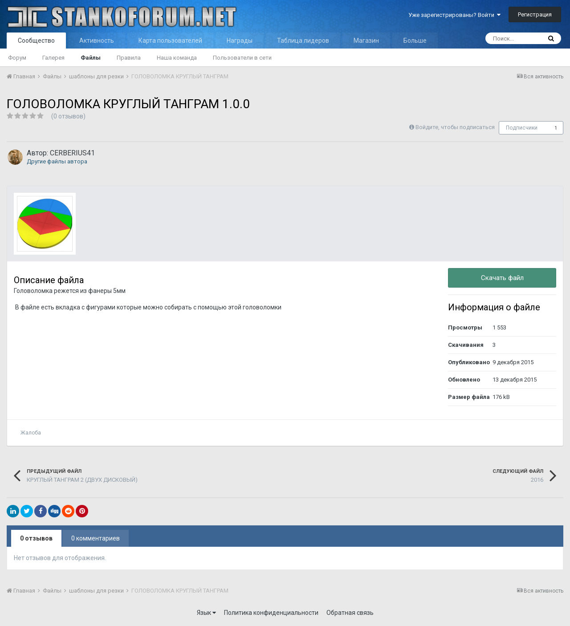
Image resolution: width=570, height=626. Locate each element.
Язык (206, 612)
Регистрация (535, 14)
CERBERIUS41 (72, 153)
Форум (17, 57)
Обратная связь (350, 612)
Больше (415, 40)
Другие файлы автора (57, 161)
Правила (129, 57)
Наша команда (177, 57)
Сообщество (36, 40)
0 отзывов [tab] (36, 538)
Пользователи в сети (242, 57)
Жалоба (30, 433)
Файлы (91, 57)
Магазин (366, 40)
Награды (239, 40)
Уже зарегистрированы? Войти (454, 15)
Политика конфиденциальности (271, 612)
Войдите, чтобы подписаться (455, 127)
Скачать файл (502, 278)
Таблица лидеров (303, 40)
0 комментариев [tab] (95, 538)
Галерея (53, 57)
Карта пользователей (170, 40)
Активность (96, 40)
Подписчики (521, 128)
